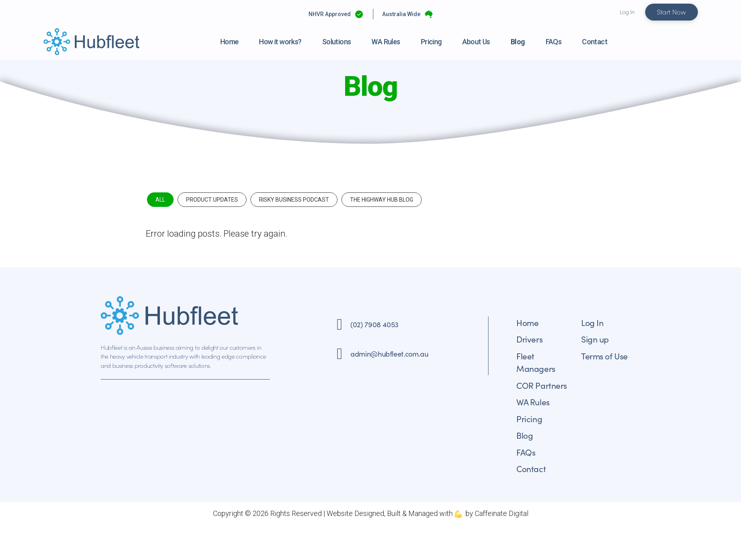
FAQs (554, 41)
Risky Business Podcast (294, 199)
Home (229, 41)
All (160, 199)
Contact (594, 41)
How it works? (280, 41)
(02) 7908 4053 (374, 324)
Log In (627, 12)
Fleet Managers (535, 362)
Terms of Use (604, 356)
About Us (476, 41)
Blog (518, 41)
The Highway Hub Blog (381, 199)
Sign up (595, 339)
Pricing (431, 41)
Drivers (529, 339)
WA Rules (385, 41)
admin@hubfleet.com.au (389, 354)
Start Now (671, 12)
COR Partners (541, 385)
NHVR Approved (329, 14)
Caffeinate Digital (501, 513)
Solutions (336, 41)
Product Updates (212, 199)
